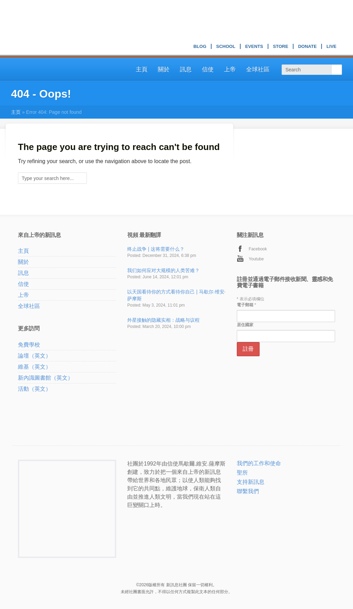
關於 (164, 69)
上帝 (230, 69)
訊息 (186, 69)
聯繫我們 (248, 491)
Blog (200, 47)
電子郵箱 (246, 304)
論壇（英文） (34, 356)
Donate (307, 47)
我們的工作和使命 (259, 463)
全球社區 (258, 69)
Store (281, 47)
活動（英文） (34, 389)
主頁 (142, 69)
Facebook (258, 249)
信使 (208, 69)
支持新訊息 (250, 482)
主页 (16, 112)
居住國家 (245, 324)
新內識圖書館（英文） (45, 378)
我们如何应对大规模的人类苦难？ (163, 270)
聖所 (242, 473)
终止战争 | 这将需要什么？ (155, 249)
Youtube (256, 259)
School (226, 47)
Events (254, 47)
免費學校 (29, 345)
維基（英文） (34, 367)
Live (331, 47)
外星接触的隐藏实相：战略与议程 (163, 320)
